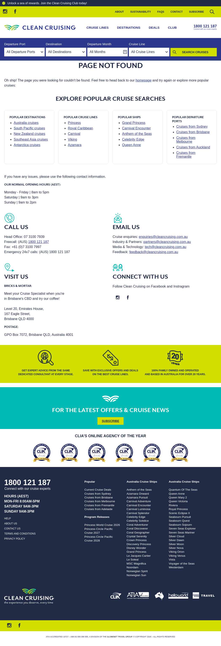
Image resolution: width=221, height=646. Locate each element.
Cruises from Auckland (193, 147)
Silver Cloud (176, 536)
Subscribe (196, 11)
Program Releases (96, 516)
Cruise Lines (97, 27)
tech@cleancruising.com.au (165, 247)
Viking (72, 139)
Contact (177, 11)
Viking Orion (176, 551)
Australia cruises (26, 123)
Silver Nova (176, 548)
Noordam (132, 567)
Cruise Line (137, 44)
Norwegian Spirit (137, 571)
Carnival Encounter (136, 128)
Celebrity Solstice (138, 520)
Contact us (12, 528)
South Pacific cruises (29, 128)
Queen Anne (131, 145)
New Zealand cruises (29, 134)
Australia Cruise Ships (142, 481)
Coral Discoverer (137, 528)
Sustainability (140, 11)
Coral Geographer (138, 532)
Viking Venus (177, 555)
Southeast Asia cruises (31, 139)
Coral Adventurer (137, 524)
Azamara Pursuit (137, 497)
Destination (54, 44)
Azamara (74, 145)
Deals (154, 27)
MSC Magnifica (136, 563)
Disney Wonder (136, 548)
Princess (74, 123)
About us (10, 523)
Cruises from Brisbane (193, 132)
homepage (144, 80)
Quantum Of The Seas (183, 489)
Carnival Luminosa (138, 509)
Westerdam (176, 567)
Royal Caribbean (80, 128)
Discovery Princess (139, 544)
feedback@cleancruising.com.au (153, 252)
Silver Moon (176, 544)
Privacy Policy (14, 538)
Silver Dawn (176, 540)
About (119, 11)
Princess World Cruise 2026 (102, 525)
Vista (172, 559)
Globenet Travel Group (119, 637)
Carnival (74, 134)
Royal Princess (178, 509)
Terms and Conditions (20, 533)
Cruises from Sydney (192, 126)
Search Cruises (195, 52)
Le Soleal (133, 559)
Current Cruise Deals (97, 489)
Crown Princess (137, 540)
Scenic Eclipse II (179, 513)
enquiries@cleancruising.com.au (163, 237)
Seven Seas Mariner (182, 532)
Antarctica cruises (27, 145)
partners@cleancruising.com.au (167, 242)
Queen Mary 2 (178, 497)
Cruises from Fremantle (185, 154)
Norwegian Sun (136, 575)
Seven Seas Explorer (182, 528)
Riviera (173, 505)
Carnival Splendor (138, 513)
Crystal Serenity (137, 536)
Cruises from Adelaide (98, 509)
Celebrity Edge (133, 139)
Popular (89, 481)
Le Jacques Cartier (139, 555)
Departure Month (99, 44)
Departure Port (14, 44)
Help (7, 518)
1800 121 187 (205, 26)
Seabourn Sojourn (180, 524)
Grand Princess (133, 123)
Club (172, 27)
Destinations (128, 27)
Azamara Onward (138, 493)
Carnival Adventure (139, 501)
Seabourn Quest (179, 520)
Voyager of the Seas (181, 563)
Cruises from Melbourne (185, 139)
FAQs (160, 11)
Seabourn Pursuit (180, 516)
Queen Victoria (178, 501)
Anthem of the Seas (137, 134)
